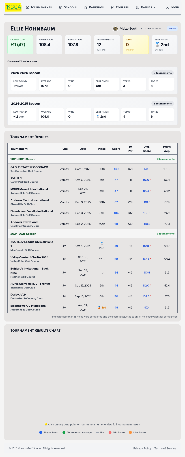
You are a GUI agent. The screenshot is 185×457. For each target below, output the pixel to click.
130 (116, 169)
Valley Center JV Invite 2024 (29, 257)
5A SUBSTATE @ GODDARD (29, 167)
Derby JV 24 (18, 294)
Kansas (146, 7)
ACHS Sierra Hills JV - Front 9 (30, 283)
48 (116, 307)
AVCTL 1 (16, 178)
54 (116, 272)
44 (116, 285)
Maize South (125, 28)
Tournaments (38, 7)
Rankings (94, 7)
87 (116, 202)
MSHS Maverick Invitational (29, 189)
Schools (68, 7)
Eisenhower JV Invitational (28, 305)
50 (116, 259)
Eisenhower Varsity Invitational (31, 211)
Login (172, 7)
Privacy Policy (142, 448)
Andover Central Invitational (29, 200)
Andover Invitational (24, 222)
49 (116, 246)
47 (116, 180)
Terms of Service (165, 448)
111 (116, 224)
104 (116, 213)
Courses (120, 7)
